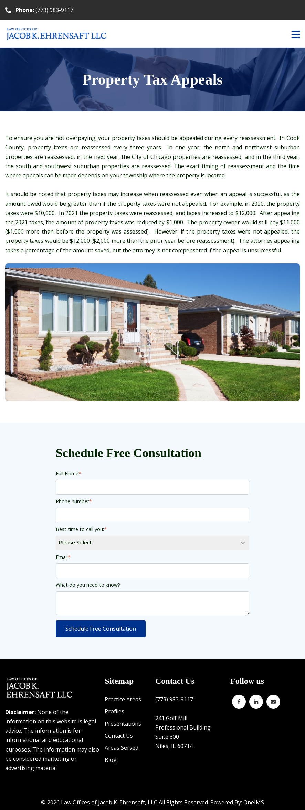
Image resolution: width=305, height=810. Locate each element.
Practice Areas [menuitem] (123, 699)
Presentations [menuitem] (123, 723)
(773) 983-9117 (44, 10)
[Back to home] (56, 34)
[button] (296, 34)
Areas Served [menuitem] (121, 748)
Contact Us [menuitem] (119, 735)
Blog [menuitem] (111, 760)
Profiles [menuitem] (114, 711)
